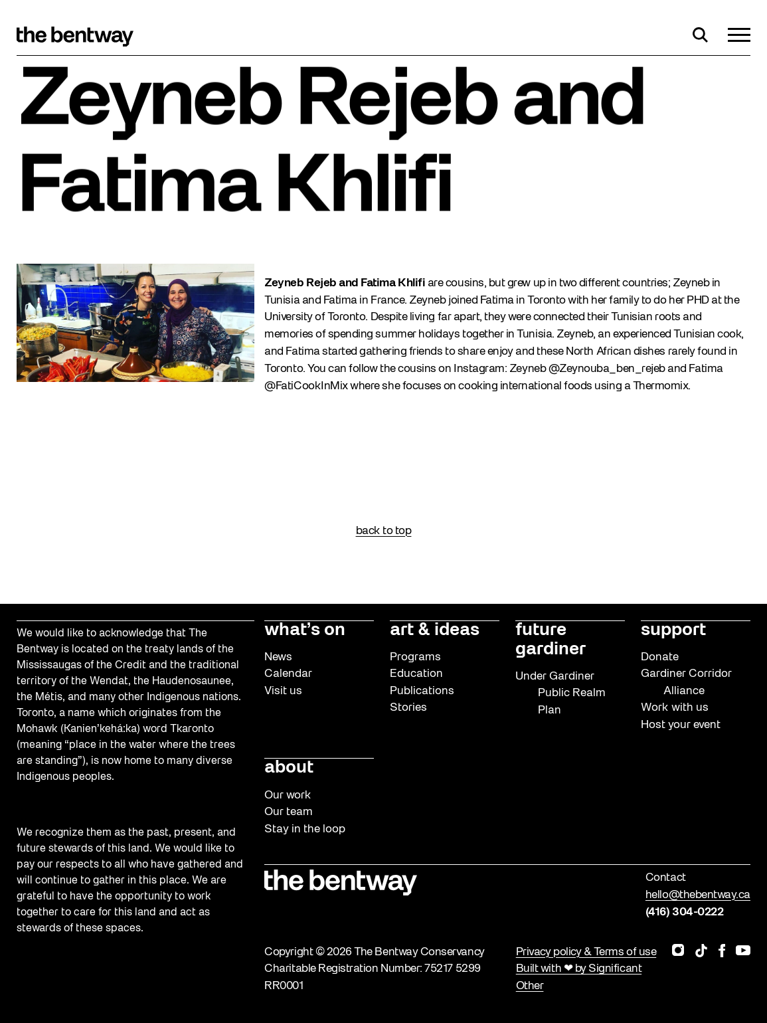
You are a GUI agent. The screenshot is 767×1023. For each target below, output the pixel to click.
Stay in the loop (304, 829)
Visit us (283, 691)
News (278, 657)
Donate (660, 657)
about (288, 768)
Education (416, 674)
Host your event (681, 725)
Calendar (288, 674)
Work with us (675, 708)
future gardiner (550, 640)
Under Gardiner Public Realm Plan (560, 693)
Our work (287, 795)
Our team (288, 812)
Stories (408, 708)
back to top (384, 531)
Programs (415, 657)
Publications (422, 691)
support (673, 630)
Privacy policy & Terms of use (586, 952)
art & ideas (434, 630)
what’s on (304, 630)
